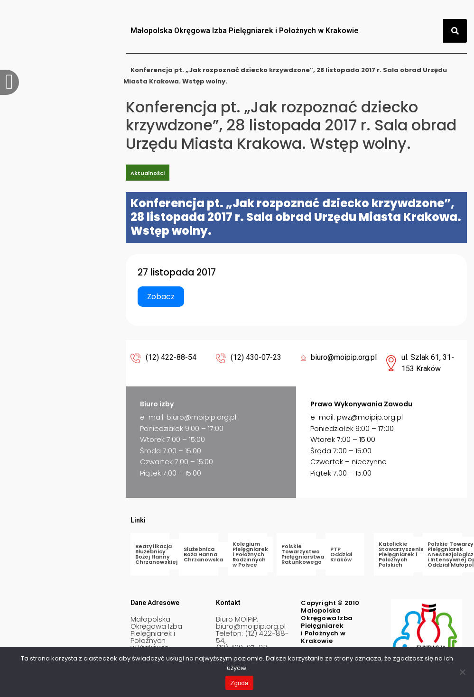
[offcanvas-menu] (9, 82)
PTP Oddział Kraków (341, 554)
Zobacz (161, 296)
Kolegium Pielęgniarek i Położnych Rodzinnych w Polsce (250, 554)
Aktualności (147, 173)
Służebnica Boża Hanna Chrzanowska (203, 554)
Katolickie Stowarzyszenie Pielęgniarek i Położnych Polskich (401, 554)
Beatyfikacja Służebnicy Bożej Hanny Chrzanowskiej (156, 554)
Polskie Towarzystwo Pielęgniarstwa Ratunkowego (302, 554)
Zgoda (239, 683)
